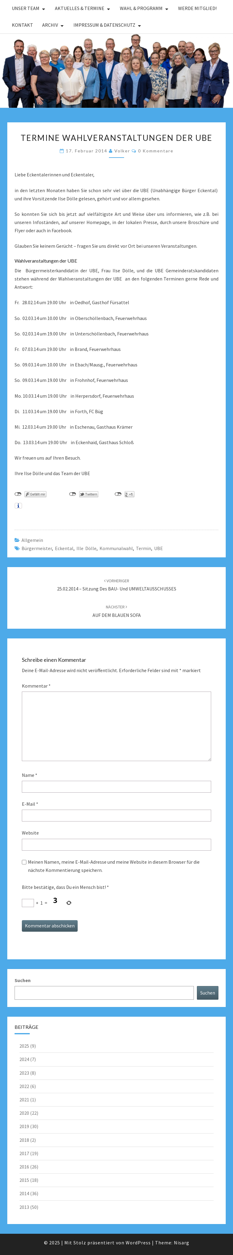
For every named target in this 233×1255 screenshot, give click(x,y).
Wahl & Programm (141, 8)
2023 (24, 1073)
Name (29, 775)
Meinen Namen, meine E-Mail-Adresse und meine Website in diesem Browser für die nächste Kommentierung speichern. (114, 866)
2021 (24, 1100)
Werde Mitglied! (197, 8)
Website (30, 833)
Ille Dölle (86, 548)
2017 (24, 1153)
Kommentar (36, 686)
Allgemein (32, 540)
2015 (24, 1180)
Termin (143, 548)
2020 (24, 1113)
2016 (24, 1167)
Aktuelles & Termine (79, 8)
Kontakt (22, 25)
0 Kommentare (156, 150)
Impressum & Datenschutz (104, 25)
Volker (122, 150)
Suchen (23, 980)
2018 (24, 1140)
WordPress (138, 1243)
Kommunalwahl (116, 548)
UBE (158, 548)
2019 (24, 1126)
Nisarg (181, 1243)
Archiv (50, 25)
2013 (24, 1207)
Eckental (64, 548)
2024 (24, 1059)
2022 (24, 1086)
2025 (24, 1046)
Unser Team (25, 8)
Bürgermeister (37, 548)
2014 (24, 1193)
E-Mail (30, 804)
